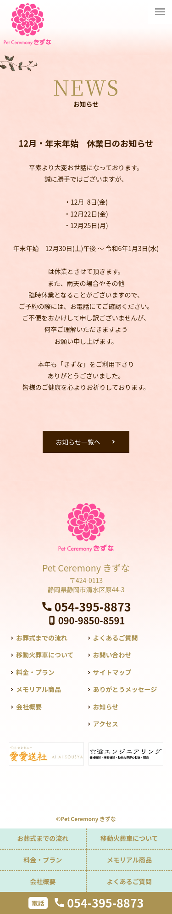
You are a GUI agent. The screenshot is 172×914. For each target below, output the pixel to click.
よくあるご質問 (115, 637)
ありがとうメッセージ (125, 689)
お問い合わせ (112, 654)
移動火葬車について (45, 654)
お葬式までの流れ (41, 637)
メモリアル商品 (38, 689)
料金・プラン (35, 672)
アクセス (105, 723)
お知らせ (105, 706)
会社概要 (29, 706)
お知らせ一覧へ (77, 441)
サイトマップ (112, 672)
